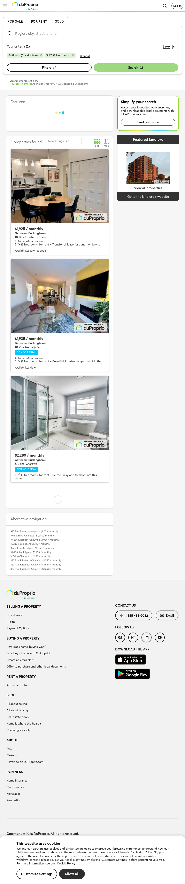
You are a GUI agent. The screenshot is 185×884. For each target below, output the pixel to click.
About (12, 740)
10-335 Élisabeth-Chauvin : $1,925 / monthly (34, 539)
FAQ (9, 748)
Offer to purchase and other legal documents (36, 666)
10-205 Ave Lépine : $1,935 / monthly (30, 552)
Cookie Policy (66, 863)
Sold (59, 21)
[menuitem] (61, 618)
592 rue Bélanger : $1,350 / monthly (30, 543)
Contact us (125, 605)
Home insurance (17, 780)
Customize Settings (37, 874)
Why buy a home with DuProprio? (28, 653)
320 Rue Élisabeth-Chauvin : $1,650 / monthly (35, 568)
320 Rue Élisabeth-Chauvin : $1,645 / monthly (35, 564)
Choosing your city (19, 730)
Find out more (148, 122)
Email (167, 615)
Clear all (85, 56)
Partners (15, 772)
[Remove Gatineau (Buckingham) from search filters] (25, 55)
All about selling (17, 704)
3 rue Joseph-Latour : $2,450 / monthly (32, 548)
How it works (15, 615)
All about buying (17, 710)
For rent (39, 21)
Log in (177, 6)
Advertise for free (18, 685)
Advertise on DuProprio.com (25, 762)
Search (136, 67)
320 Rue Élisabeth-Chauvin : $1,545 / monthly (35, 560)
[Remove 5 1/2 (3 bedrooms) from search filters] (60, 55)
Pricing (11, 621)
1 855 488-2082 (134, 615)
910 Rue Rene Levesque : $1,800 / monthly (34, 531)
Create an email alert (20, 660)
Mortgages (13, 794)
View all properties (148, 188)
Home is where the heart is (24, 723)
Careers (12, 755)
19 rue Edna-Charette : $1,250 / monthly (32, 535)
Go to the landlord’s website (148, 196)
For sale (15, 21)
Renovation (14, 800)
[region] (92, 860)
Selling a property (24, 606)
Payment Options (18, 628)
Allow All (71, 874)
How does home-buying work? (26, 647)
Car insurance (15, 787)
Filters (49, 67)
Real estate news (18, 717)
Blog (11, 695)
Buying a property (23, 638)
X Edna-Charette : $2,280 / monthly (30, 556)
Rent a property (21, 677)
